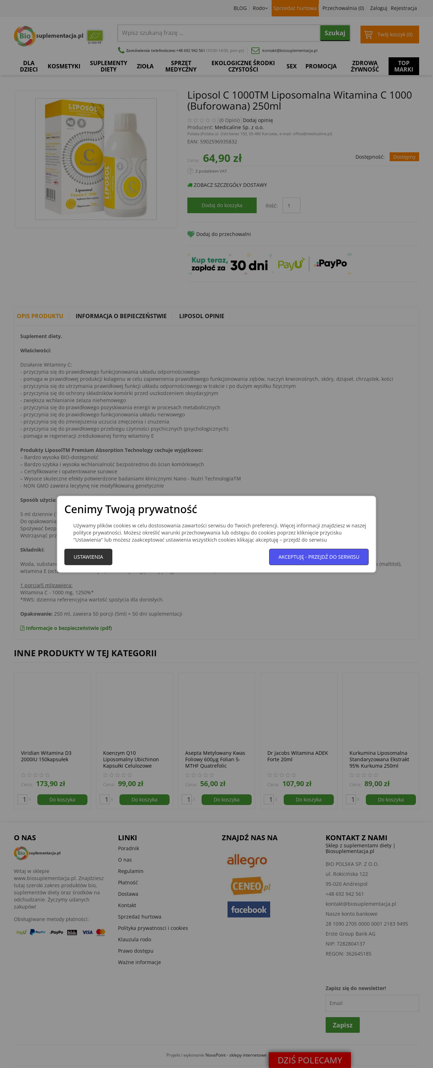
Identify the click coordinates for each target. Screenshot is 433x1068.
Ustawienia (88, 556)
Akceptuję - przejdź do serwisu (318, 556)
